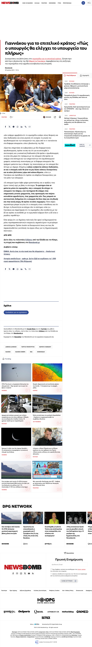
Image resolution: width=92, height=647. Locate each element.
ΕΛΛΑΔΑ (37, 3)
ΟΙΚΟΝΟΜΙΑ (52, 3)
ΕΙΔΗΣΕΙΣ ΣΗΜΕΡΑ (20, 351)
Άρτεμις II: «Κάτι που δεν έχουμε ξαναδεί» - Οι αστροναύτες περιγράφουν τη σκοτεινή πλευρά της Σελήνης (15, 450)
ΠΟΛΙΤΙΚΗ (44, 3)
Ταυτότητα (4, 590)
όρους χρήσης (82, 569)
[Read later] (60, 117)
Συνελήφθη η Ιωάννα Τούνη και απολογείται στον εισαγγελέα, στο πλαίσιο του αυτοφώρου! (53, 531)
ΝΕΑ (31, 351)
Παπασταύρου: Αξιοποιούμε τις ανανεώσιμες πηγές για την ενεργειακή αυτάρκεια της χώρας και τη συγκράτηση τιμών (77, 135)
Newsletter (17, 337)
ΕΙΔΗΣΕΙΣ (8, 351)
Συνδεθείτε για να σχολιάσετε (16, 312)
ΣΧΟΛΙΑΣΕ (47, 117)
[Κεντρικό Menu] (89, 3)
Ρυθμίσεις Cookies (54, 590)
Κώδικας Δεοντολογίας (40, 590)
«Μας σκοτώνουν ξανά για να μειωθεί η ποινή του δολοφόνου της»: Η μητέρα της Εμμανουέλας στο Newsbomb (75, 532)
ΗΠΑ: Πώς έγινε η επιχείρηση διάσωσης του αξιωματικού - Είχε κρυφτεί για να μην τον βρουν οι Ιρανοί (15, 386)
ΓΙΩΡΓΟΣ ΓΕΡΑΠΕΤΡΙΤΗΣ (27, 347)
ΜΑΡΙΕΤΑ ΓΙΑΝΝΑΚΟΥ (45, 347)
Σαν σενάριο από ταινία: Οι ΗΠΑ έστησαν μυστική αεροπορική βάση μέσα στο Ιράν (11, 530)
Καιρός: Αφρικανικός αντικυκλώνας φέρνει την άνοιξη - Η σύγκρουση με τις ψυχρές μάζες (46, 386)
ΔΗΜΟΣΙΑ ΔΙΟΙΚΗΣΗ (10, 347)
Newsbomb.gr (34, 242)
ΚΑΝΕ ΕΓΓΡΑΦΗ (69, 581)
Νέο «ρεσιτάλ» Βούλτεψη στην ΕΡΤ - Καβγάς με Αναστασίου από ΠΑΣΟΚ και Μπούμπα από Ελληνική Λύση (46, 483)
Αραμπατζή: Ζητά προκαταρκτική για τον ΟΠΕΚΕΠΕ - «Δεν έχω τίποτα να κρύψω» (77, 109)
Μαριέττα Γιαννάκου (37, 61)
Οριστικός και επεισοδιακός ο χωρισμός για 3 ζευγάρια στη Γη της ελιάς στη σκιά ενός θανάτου (30, 532)
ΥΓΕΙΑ (59, 3)
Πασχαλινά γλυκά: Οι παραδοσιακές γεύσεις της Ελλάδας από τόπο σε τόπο (77, 97)
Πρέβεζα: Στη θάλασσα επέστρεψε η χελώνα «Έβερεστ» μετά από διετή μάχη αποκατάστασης (76, 86)
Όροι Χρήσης (13, 590)
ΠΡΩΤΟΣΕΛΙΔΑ (67, 3)
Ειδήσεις (28, 240)
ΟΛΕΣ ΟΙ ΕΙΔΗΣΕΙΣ (27, 3)
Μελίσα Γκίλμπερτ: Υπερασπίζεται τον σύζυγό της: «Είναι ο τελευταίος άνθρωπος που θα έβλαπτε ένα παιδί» (76, 121)
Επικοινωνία (79, 590)
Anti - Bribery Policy (67, 590)
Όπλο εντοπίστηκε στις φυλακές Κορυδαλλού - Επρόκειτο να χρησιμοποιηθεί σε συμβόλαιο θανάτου (47, 417)
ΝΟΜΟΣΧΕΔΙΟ (41, 351)
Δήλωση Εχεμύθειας (25, 590)
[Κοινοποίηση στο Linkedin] (21, 126)
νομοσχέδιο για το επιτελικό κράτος (46, 59)
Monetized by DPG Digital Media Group (52, 624)
